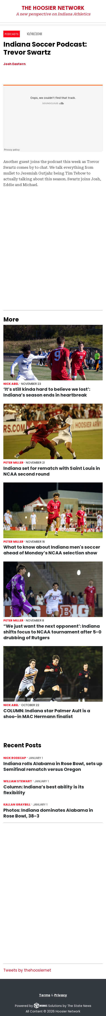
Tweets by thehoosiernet (27, 970)
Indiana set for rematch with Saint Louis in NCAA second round (51, 471)
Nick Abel (11, 384)
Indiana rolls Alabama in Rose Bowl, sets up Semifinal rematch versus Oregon (52, 766)
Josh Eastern (14, 64)
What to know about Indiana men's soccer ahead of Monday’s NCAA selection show (51, 550)
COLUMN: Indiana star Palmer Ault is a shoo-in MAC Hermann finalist (46, 714)
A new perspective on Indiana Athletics (53, 14)
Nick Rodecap (14, 758)
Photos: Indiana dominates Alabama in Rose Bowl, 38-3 (48, 813)
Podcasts (12, 34)
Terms (44, 995)
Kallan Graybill (17, 804)
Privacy (60, 995)
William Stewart (17, 781)
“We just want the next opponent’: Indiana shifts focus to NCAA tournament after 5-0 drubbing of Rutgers (52, 632)
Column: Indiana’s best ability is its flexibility (43, 790)
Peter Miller (13, 462)
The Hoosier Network (53, 8)
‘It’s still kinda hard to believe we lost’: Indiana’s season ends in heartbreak (46, 392)
